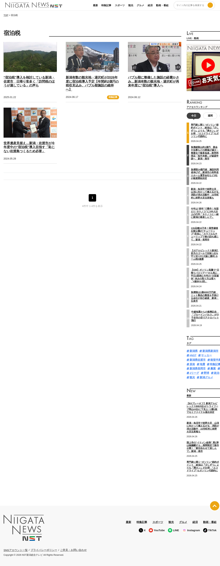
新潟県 (194, 350)
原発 (192, 363)
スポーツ (120, 5)
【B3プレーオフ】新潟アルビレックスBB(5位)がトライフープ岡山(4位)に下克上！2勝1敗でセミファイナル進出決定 (202, 407)
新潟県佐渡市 (198, 359)
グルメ (140, 5)
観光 (130, 5)
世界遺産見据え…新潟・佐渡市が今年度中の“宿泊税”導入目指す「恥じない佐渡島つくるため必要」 (29, 147)
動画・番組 (162, 5)
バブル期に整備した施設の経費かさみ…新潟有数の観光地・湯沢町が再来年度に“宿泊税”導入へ (153, 81)
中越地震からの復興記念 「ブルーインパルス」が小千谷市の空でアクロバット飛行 (205, 316)
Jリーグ (194, 372)
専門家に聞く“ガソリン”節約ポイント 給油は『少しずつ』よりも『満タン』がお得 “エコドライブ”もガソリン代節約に (205, 130)
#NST (193, 355)
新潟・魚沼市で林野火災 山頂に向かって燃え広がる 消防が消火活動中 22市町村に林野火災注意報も (203, 427)
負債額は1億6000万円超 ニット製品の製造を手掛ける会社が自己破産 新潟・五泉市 (205, 296)
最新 (95, 5)
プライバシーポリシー (44, 549)
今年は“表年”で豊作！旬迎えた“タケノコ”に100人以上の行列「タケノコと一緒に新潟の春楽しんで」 (205, 212)
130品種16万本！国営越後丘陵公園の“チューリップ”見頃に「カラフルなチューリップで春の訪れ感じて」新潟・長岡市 (205, 234)
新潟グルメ (206, 377)
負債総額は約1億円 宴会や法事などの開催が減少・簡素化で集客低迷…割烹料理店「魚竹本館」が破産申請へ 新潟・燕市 (205, 153)
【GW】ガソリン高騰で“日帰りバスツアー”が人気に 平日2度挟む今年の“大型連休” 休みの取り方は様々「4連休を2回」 (205, 276)
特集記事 (106, 5)
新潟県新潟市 (210, 350)
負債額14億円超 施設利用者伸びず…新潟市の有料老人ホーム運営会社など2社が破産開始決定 (205, 174)
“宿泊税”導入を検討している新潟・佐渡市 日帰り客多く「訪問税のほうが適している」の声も (29, 81)
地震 (202, 363)
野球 (206, 372)
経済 (150, 5)
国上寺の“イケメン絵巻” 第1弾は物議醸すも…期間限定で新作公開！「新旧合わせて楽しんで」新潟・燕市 (203, 446)
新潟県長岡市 (198, 368)
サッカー (206, 355)
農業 (213, 368)
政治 (216, 372)
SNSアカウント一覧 (16, 549)
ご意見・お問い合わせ (73, 549)
